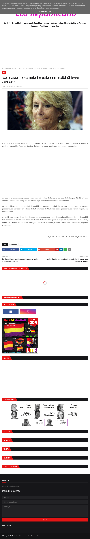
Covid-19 (7, 23)
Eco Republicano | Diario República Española (27, 536)
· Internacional (27, 23)
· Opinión (46, 23)
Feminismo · (45, 26)
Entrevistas (54, 26)
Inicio (4, 69)
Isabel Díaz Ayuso (9, 223)
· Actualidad (16, 23)
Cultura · (75, 23)
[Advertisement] (45, 48)
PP (8, 69)
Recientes (7, 440)
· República (38, 23)
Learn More (42, 11)
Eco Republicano (9, 86)
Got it (51, 11)
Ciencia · (67, 23)
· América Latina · (57, 23)
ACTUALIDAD (13, 244)
